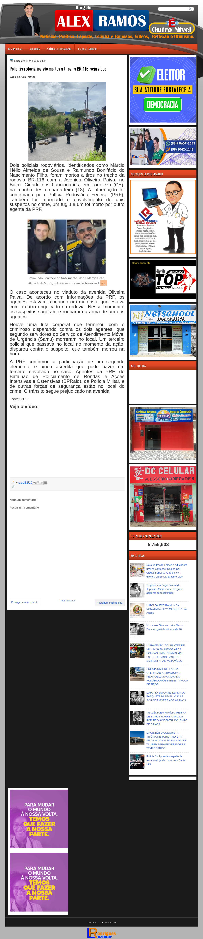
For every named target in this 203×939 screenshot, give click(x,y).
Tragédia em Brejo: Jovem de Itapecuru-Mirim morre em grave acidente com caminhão (164, 589)
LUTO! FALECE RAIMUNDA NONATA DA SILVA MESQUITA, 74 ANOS (166, 609)
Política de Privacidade (59, 48)
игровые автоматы (23, 2)
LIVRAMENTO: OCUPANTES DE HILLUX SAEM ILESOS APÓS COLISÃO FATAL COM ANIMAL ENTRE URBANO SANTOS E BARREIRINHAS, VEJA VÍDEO (165, 653)
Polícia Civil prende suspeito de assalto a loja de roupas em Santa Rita (166, 760)
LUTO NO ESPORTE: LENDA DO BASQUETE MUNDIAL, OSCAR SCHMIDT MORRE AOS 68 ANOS (166, 696)
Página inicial (15, 48)
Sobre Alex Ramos (87, 48)
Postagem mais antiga (109, 602)
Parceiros (34, 48)
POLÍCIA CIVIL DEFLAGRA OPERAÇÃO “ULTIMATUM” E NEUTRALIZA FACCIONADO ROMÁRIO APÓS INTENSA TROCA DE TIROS (167, 676)
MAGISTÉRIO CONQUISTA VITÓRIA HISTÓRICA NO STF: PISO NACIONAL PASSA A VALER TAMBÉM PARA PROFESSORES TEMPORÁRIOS (166, 740)
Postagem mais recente (24, 602)
